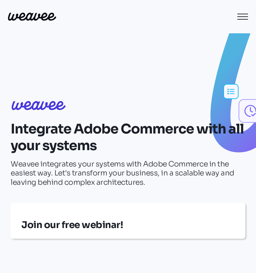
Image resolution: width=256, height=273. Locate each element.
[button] (242, 16)
